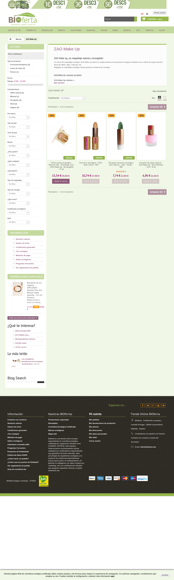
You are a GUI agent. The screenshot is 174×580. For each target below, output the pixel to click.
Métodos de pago (22, 255)
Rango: (10, 81)
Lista (165, 98)
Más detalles (59, 83)
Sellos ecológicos (23, 259)
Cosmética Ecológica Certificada (62, 511)
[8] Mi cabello (21, 354)
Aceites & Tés (14, 30)
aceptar (165, 575)
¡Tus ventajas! (21, 251)
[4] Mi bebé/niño (22, 358)
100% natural (17, 93)
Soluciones (76, 30)
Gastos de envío (22, 243)
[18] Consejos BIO (23, 330)
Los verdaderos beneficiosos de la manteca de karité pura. (32, 407)
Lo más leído (17, 399)
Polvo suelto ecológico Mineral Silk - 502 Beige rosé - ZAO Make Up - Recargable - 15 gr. (61, 165)
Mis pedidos (94, 504)
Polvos (14, 72)
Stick (13, 104)
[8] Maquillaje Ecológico (25, 371)
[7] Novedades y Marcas (25, 375)
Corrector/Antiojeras (20, 65)
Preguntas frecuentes (24, 264)
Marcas (127, 30)
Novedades (53, 507)
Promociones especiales (26, 276)
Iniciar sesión (159, 13)
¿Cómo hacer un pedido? (18, 543)
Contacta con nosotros (17, 504)
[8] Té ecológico (22, 383)
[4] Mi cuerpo (20, 346)
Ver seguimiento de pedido (26, 268)
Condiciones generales (25, 247)
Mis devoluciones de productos (102, 507)
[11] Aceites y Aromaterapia (27, 366)
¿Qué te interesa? (21, 325)
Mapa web (52, 518)
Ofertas (150, 30)
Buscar (135, 19)
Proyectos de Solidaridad (18, 536)
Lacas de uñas (17, 68)
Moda (115, 30)
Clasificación (53, 98)
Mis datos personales (98, 518)
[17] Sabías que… (22, 334)
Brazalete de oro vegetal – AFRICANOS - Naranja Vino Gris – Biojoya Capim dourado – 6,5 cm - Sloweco (35, 290)
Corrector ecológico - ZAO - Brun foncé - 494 (91, 163)
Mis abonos (94, 511)
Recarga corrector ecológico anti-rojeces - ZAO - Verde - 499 (121, 164)
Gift (138, 30)
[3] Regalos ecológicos (25, 379)
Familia (61, 30)
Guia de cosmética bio (16, 553)
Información (19, 233)
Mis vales (93, 521)
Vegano (14, 107)
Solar (162, 30)
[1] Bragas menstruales (25, 391)
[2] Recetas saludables (24, 387)
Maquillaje (47, 30)
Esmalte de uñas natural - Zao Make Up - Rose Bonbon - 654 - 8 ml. (151, 164)
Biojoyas (91, 30)
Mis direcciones (95, 514)
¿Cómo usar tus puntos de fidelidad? (23, 546)
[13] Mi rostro (21, 342)
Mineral (14, 96)
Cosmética (31, 30)
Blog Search (16, 458)
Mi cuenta (95, 498)
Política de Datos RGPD (17, 539)
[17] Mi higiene (21, 350)
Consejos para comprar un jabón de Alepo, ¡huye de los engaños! (33, 436)
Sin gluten (15, 100)
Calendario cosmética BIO (18, 528)
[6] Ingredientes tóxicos (25, 338)
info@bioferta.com (148, 531)
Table (159, 98)
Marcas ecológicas (56, 514)
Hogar (104, 30)
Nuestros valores (22, 239)
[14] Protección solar (24, 362)
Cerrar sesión (94, 525)
